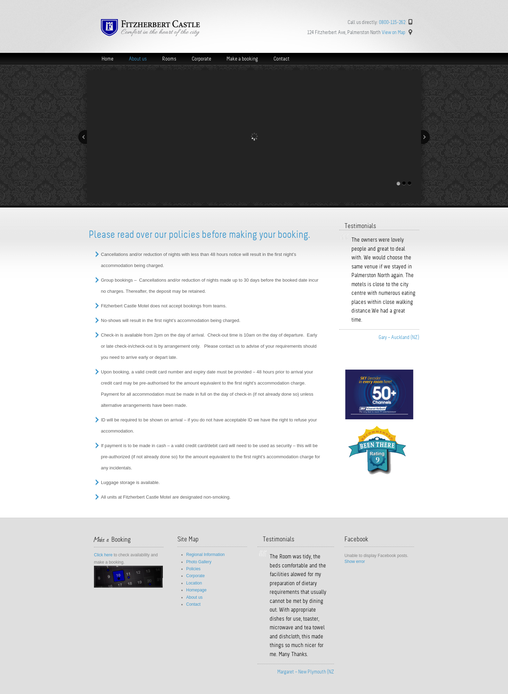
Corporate (195, 575)
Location (194, 583)
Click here (103, 554)
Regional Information (205, 554)
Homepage (196, 590)
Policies (193, 568)
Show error (354, 561)
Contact (193, 604)
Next (425, 137)
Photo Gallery (199, 561)
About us (194, 597)
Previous (82, 137)
